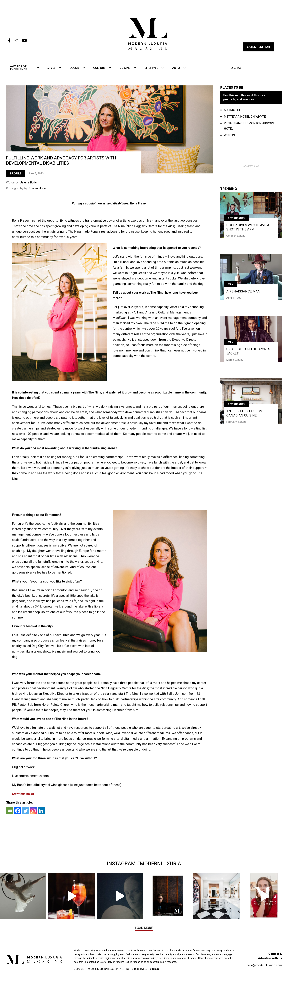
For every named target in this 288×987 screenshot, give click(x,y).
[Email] (9, 811)
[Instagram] (33, 811)
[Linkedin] (41, 811)
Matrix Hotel (234, 110)
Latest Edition (258, 46)
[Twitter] (25, 811)
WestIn (229, 135)
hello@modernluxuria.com (264, 965)
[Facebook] (17, 811)
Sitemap (154, 969)
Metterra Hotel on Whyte (245, 116)
